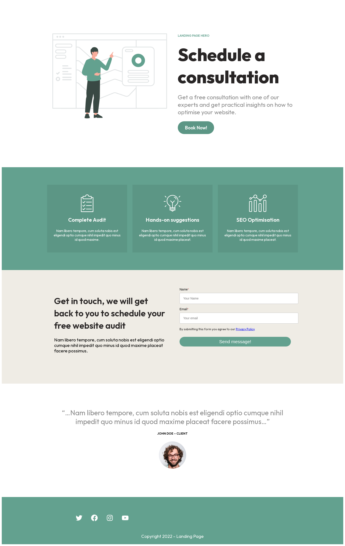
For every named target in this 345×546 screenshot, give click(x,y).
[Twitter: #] (79, 518)
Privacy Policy (245, 329)
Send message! (235, 341)
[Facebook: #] (94, 518)
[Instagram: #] (110, 518)
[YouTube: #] (125, 518)
